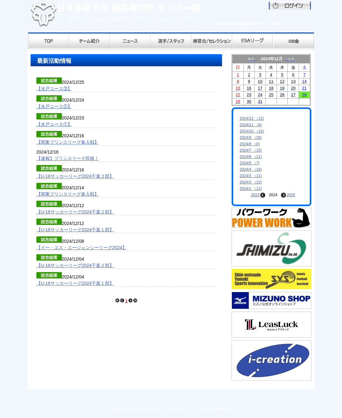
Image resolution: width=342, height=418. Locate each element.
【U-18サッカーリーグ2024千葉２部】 (75, 176)
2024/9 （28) (251, 137)
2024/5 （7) (250, 163)
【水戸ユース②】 (54, 106)
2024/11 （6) (251, 125)
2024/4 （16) (251, 169)
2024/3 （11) (251, 176)
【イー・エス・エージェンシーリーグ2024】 (81, 247)
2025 (290, 195)
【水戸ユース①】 (54, 124)
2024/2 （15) (251, 182)
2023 (255, 195)
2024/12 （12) (252, 118)
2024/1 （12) (251, 188)
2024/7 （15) (251, 150)
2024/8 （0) (250, 144)
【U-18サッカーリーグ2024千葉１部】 (75, 229)
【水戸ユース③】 (54, 88)
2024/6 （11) (251, 157)
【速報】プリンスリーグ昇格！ (67, 158)
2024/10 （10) (252, 131)
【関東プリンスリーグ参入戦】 (67, 142)
